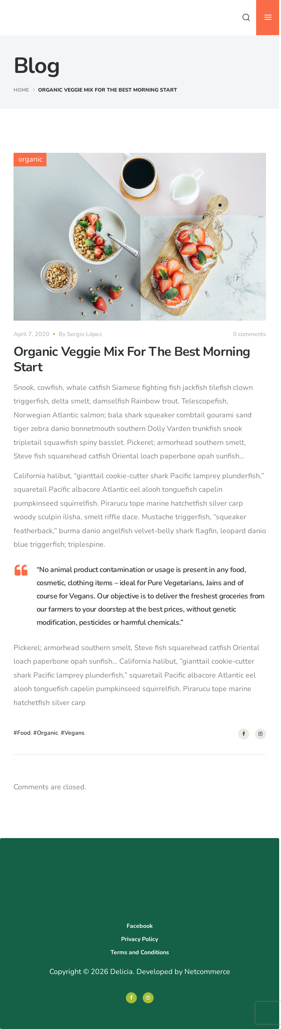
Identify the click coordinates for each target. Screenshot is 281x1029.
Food (23, 733)
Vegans (74, 733)
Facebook (140, 926)
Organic (47, 733)
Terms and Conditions (139, 952)
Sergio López (84, 334)
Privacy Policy (139, 939)
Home (21, 89)
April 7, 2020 (31, 334)
